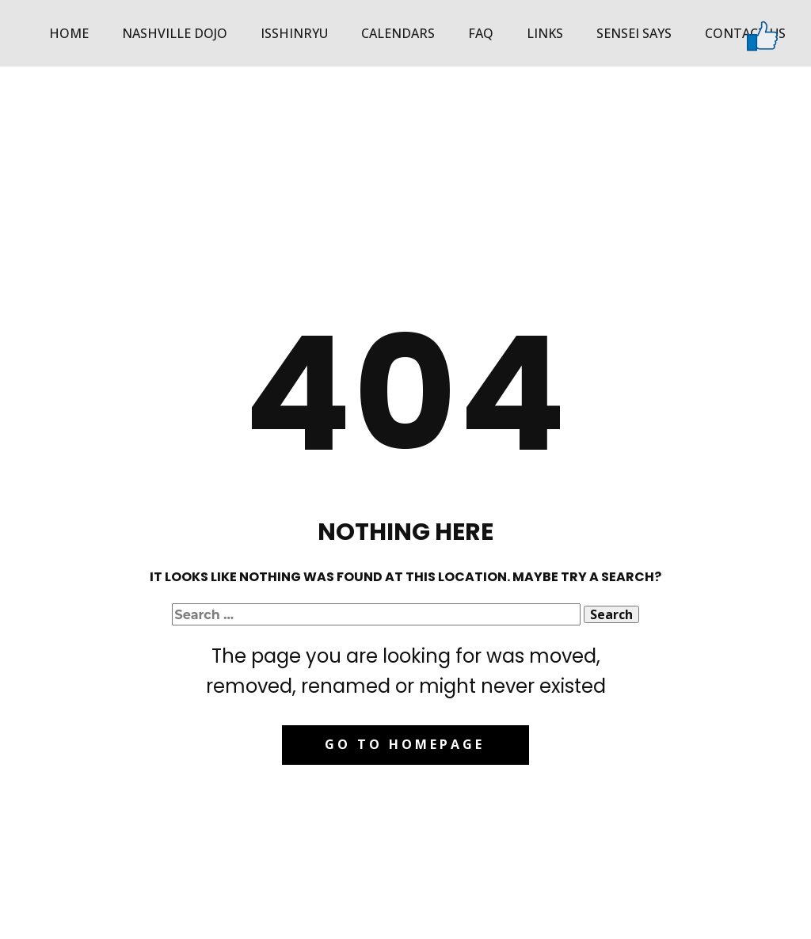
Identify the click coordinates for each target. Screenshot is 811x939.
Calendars (398, 33)
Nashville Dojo (174, 33)
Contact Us (745, 33)
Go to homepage (405, 744)
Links (545, 33)
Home (69, 33)
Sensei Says (634, 33)
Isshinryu (294, 33)
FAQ (480, 33)
